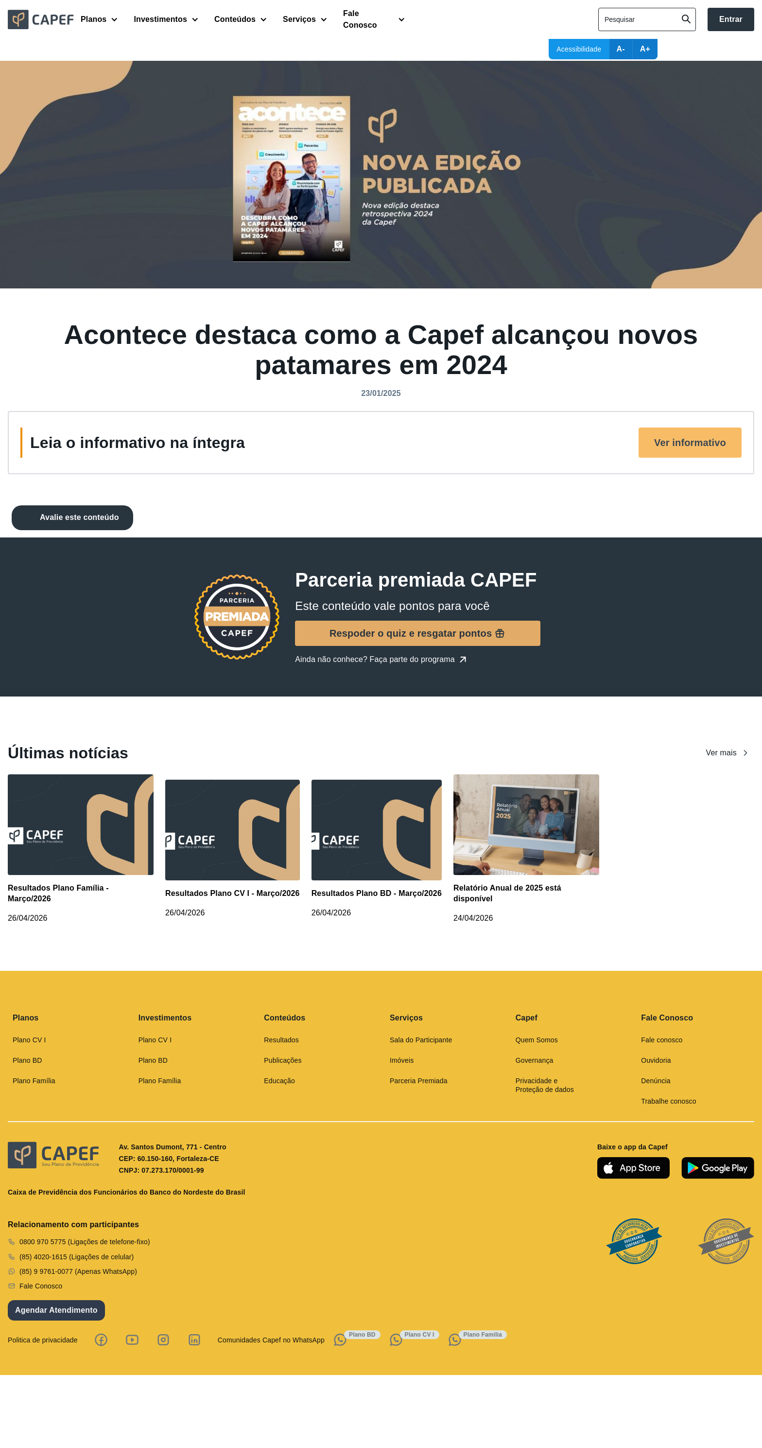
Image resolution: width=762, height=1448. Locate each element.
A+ (645, 49)
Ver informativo (690, 442)
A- (621, 49)
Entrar (731, 19)
